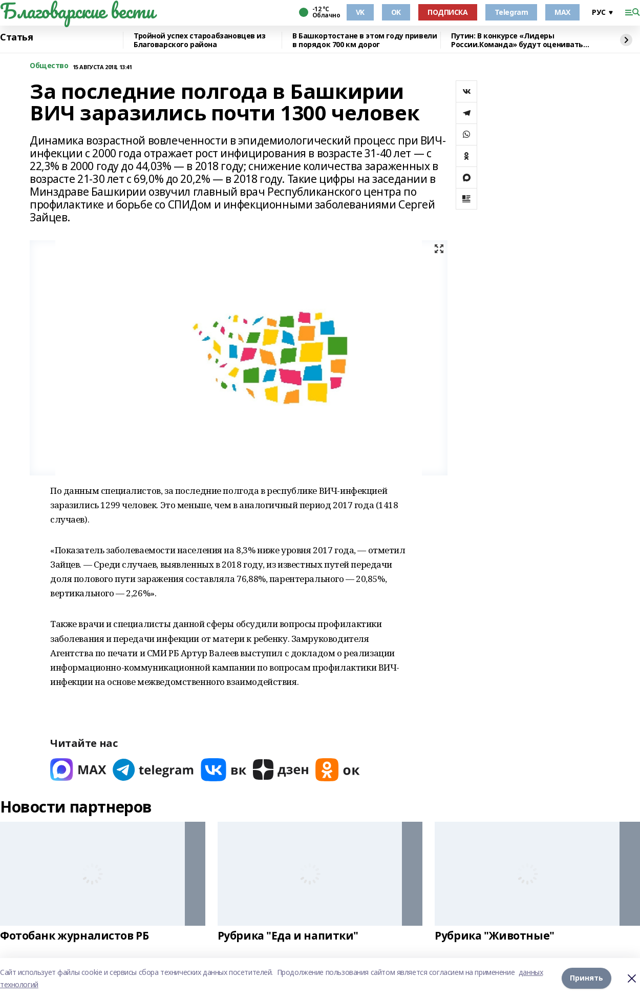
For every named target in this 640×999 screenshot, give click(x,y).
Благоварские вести (77, 11)
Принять (586, 978)
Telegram (511, 12)
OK (396, 12)
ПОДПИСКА (448, 12)
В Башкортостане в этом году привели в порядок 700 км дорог (364, 40)
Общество (49, 65)
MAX (562, 12)
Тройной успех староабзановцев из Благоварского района (200, 40)
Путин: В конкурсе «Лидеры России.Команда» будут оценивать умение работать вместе (517, 40)
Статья (16, 37)
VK (360, 12)
